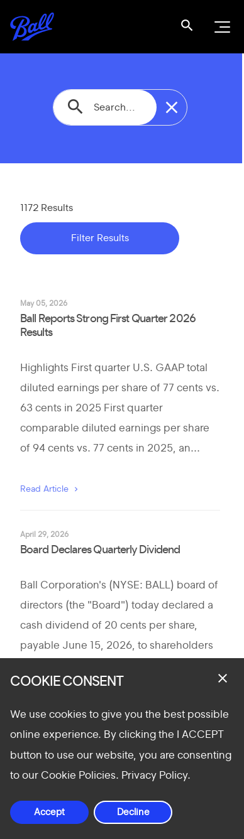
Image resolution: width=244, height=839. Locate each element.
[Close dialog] (222, 678)
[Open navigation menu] (221, 27)
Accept (49, 812)
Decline (133, 812)
